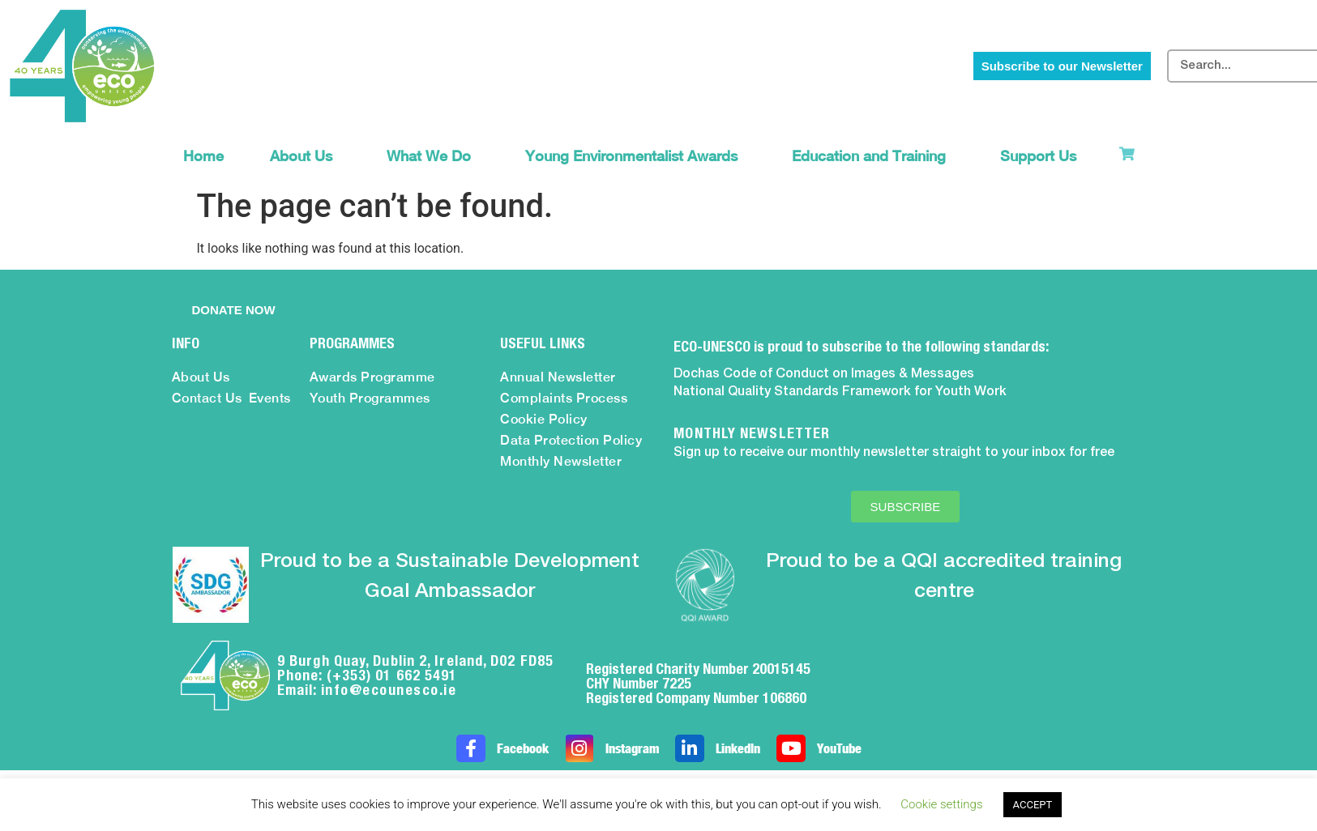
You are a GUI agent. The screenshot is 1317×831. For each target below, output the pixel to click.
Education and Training (873, 155)
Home (203, 155)
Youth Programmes (370, 398)
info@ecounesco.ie (389, 689)
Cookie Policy (544, 419)
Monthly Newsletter (561, 461)
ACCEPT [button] (1033, 805)
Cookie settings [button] (941, 804)
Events (270, 398)
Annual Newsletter (558, 377)
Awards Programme (372, 377)
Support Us (1042, 155)
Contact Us (207, 398)
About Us (305, 155)
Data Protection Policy (571, 440)
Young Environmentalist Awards (635, 155)
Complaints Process (563, 398)
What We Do (433, 155)
